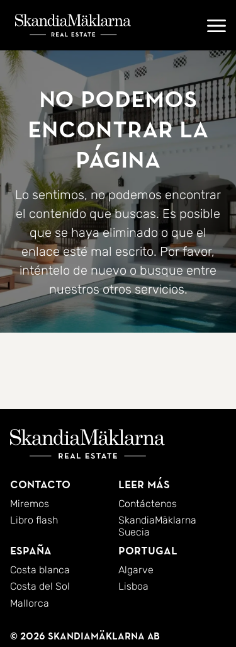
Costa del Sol (40, 586)
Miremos (29, 504)
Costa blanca (40, 570)
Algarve (136, 570)
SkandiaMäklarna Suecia (157, 525)
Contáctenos (147, 504)
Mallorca (29, 603)
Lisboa (133, 586)
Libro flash (34, 520)
